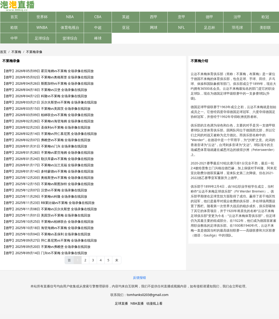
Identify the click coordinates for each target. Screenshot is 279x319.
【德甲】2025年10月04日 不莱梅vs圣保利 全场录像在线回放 (46, 234)
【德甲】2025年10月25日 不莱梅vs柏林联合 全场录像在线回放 (48, 221)
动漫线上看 (154, 303)
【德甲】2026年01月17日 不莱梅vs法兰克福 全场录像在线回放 (48, 165)
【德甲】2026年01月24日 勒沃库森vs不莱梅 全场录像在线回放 (48, 158)
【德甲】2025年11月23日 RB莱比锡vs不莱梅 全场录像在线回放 (48, 202)
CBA (97, 16)
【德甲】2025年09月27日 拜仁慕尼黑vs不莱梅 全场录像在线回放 (49, 240)
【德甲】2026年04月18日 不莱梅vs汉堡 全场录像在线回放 (44, 89)
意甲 (181, 16)
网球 (153, 27)
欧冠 (265, 16)
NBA (70, 16)
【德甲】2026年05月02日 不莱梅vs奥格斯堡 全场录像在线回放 (48, 77)
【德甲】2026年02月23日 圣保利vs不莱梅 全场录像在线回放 (46, 127)
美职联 (265, 27)
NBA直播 (137, 303)
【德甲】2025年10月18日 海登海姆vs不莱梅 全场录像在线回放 (48, 228)
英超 (126, 16)
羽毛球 (237, 27)
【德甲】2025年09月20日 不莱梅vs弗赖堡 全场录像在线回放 (46, 246)
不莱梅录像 (34, 52)
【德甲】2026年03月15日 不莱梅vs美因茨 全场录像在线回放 (46, 108)
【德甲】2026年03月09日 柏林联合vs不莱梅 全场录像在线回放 (48, 115)
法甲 (237, 16)
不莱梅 (16, 52)
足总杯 (209, 27)
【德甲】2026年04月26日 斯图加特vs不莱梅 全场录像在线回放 (48, 83)
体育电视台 (70, 27)
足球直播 (121, 303)
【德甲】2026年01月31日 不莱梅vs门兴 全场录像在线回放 (44, 146)
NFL (181, 27)
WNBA (42, 27)
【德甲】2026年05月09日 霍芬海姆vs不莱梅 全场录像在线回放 (48, 71)
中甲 (14, 38)
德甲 (209, 16)
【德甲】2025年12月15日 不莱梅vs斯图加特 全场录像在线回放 (48, 184)
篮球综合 (70, 38)
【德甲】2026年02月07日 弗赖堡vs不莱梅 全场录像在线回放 (46, 140)
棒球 (98, 38)
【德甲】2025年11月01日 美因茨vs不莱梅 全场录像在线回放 (46, 215)
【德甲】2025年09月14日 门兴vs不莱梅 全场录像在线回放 (44, 253)
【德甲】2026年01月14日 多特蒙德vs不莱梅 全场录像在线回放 (48, 171)
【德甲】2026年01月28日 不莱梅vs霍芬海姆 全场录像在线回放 (48, 152)
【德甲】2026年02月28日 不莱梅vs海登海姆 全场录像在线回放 (48, 121)
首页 (14, 16)
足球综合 (42, 38)
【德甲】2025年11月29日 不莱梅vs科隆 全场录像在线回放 (44, 196)
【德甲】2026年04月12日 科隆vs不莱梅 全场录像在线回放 (44, 96)
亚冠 (126, 27)
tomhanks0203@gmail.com (147, 294)
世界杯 (42, 16)
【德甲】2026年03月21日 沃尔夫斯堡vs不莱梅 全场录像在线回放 (49, 102)
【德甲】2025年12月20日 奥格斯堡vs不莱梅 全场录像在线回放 (48, 177)
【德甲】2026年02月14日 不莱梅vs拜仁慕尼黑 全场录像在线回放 (49, 133)
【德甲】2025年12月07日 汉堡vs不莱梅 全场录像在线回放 (44, 190)
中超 (98, 27)
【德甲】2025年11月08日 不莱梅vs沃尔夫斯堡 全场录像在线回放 (49, 209)
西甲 (153, 16)
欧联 (14, 27)
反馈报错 (139, 277)
